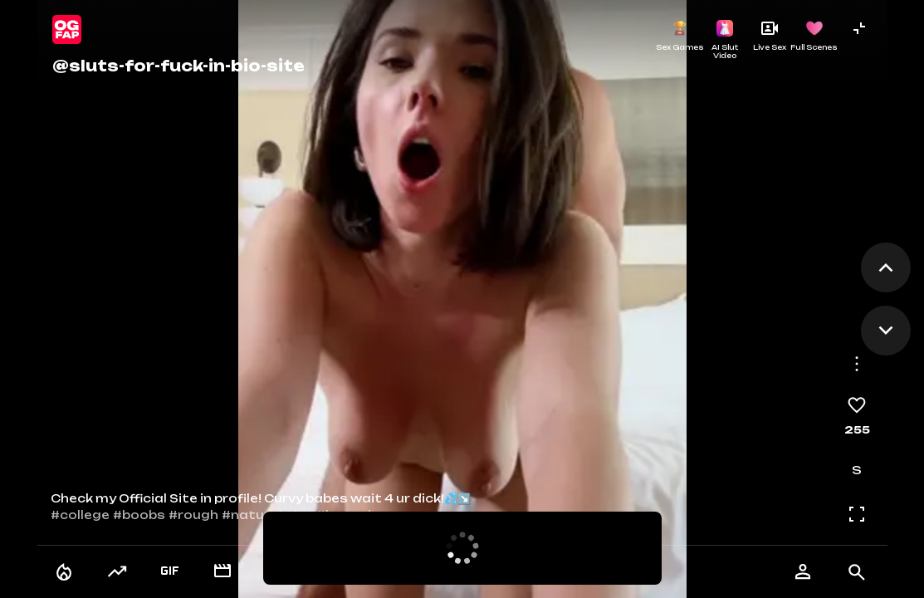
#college (80, 515)
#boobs (139, 515)
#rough (193, 515)
